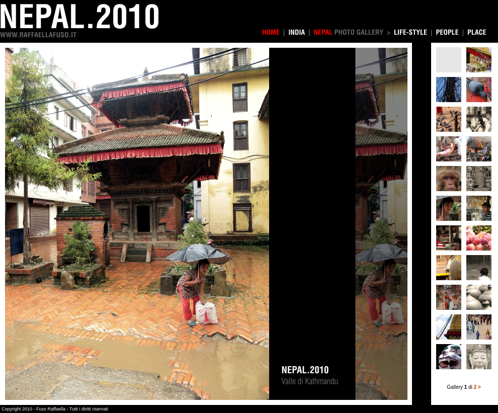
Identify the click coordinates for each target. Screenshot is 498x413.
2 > (477, 387)
